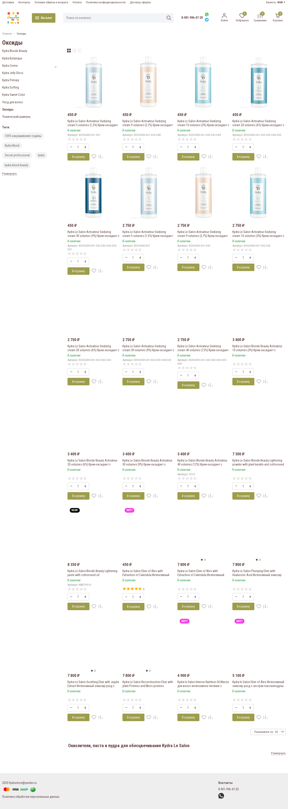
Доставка (8, 2)
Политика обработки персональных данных (30, 796)
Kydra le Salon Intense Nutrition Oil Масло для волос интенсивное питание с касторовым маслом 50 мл (203, 686)
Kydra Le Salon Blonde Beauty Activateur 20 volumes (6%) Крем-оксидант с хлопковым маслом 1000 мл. (92, 464)
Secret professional (17, 155)
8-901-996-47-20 (192, 17)
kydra (41, 155)
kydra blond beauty (16, 165)
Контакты (24, 2)
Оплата (77, 2)
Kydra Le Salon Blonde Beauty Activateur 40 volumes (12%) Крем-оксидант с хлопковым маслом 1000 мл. (202, 464)
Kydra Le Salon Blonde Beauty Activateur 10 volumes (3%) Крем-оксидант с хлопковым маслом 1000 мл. (257, 350)
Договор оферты (140, 2)
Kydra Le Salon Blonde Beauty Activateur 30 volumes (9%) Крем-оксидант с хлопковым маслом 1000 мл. (147, 464)
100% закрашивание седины (23, 136)
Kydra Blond (12, 145)
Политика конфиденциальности (106, 2)
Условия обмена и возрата (51, 2)
